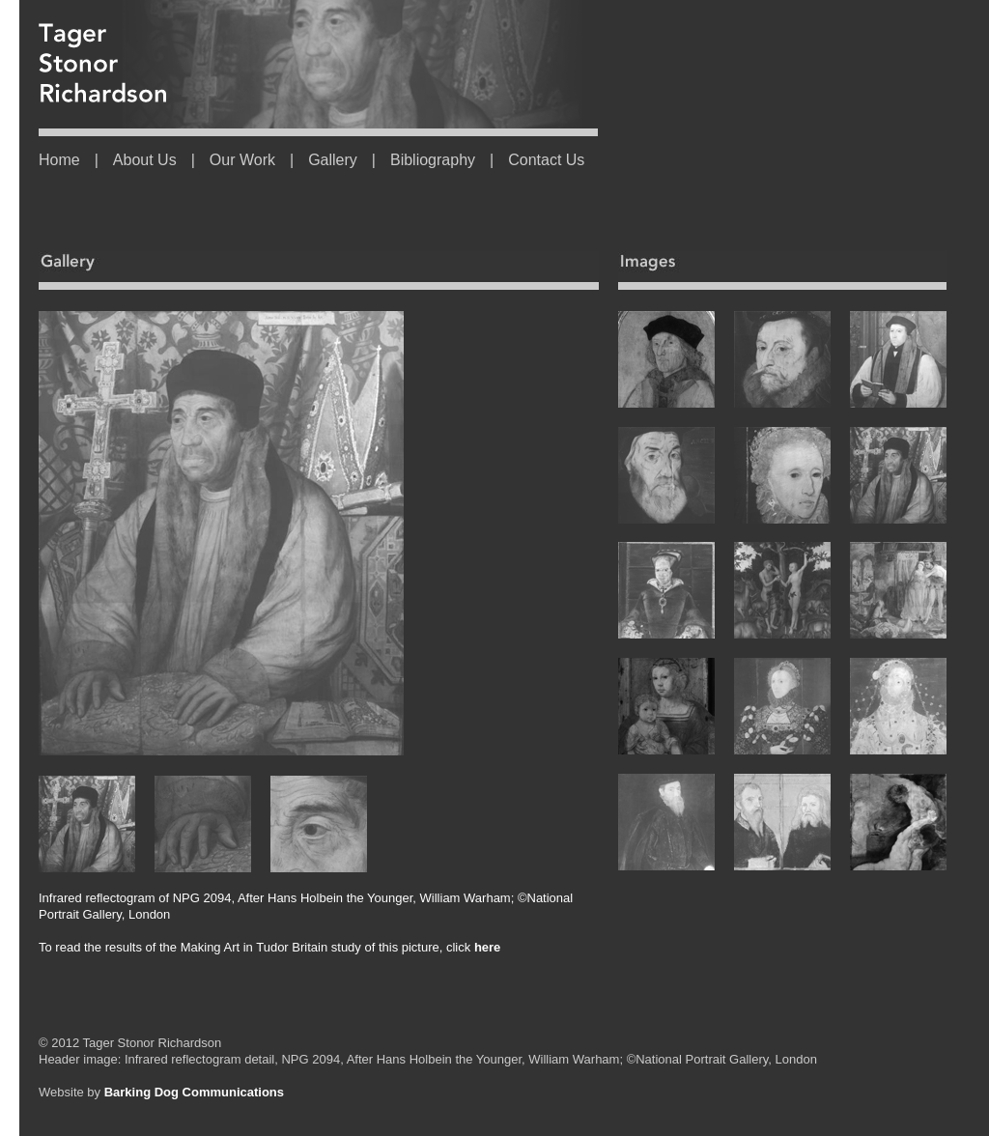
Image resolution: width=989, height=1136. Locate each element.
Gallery (332, 160)
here (485, 947)
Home (59, 160)
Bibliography (432, 160)
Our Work (242, 160)
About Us (145, 160)
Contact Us (546, 160)
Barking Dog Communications (194, 1092)
